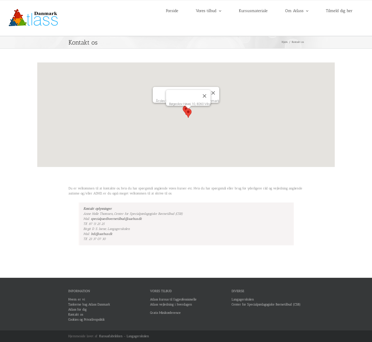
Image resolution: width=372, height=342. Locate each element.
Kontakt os (75, 314)
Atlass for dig (77, 309)
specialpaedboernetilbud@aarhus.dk (116, 219)
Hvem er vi (76, 299)
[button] (188, 113)
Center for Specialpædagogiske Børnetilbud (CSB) (266, 304)
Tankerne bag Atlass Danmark (89, 304)
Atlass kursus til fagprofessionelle (173, 299)
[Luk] (213, 93)
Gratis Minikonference (165, 313)
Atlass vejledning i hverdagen (171, 304)
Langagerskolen (243, 299)
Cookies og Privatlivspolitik (86, 319)
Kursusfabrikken (111, 336)
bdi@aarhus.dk (102, 234)
